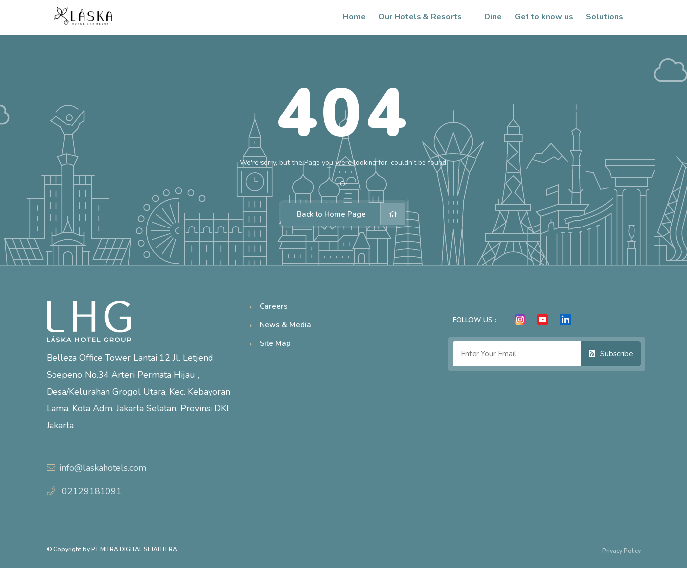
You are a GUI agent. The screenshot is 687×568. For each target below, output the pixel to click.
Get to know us (544, 16)
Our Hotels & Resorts (425, 16)
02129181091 (92, 491)
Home (354, 16)
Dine (493, 16)
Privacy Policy (621, 551)
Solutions (609, 16)
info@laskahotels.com (102, 468)
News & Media (285, 325)
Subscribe (611, 354)
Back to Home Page (351, 214)
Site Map (275, 343)
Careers (274, 306)
